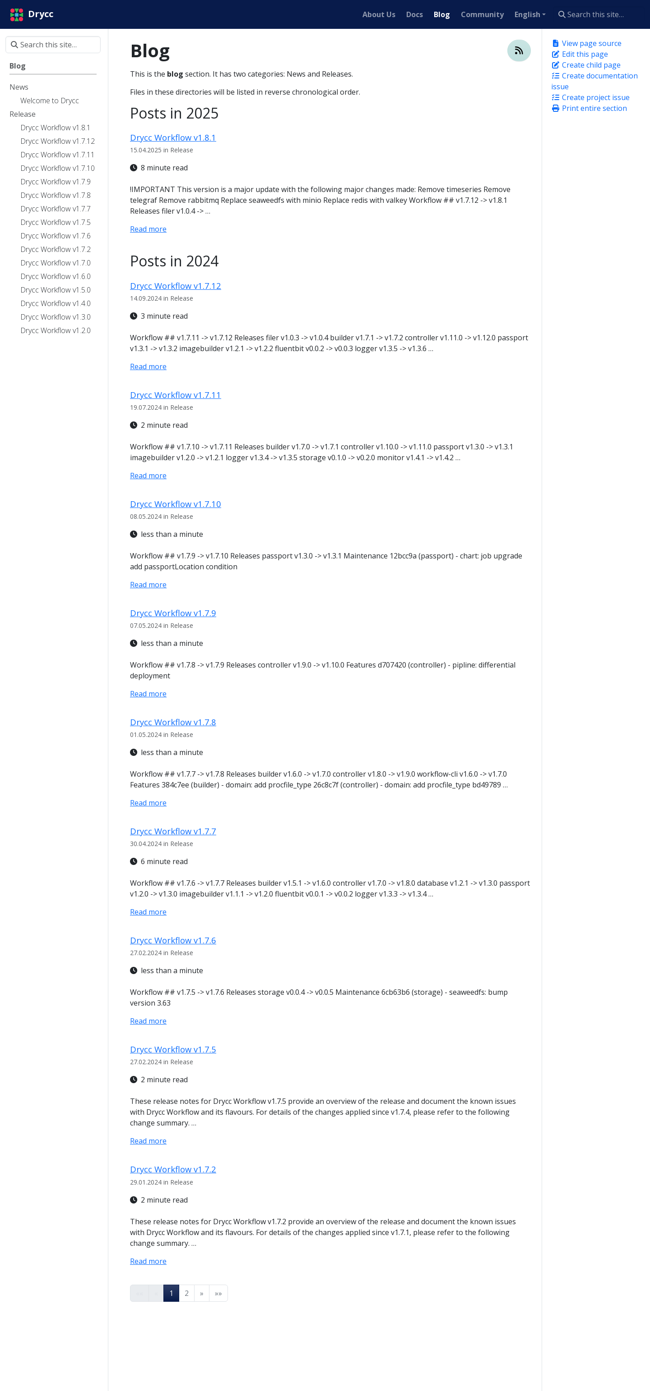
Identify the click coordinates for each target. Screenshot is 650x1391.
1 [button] (171, 1293)
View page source (586, 43)
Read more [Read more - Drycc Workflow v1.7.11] (148, 475)
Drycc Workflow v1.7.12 (175, 285)
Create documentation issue (594, 81)
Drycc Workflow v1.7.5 (173, 1049)
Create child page (586, 65)
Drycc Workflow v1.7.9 (173, 612)
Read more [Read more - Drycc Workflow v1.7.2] (148, 1261)
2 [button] (187, 1293)
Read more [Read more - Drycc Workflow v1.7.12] (148, 366)
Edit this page (579, 54)
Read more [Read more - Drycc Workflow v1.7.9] (148, 694)
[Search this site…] (599, 14)
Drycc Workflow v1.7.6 (173, 940)
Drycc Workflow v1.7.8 (173, 722)
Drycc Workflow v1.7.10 (175, 503)
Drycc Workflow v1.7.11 (175, 394)
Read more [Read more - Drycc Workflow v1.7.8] (148, 803)
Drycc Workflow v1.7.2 (173, 1169)
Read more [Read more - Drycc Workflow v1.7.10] (148, 585)
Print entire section (589, 108)
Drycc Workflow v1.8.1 (173, 137)
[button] (201, 1293)
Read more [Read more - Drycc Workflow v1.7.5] (148, 1141)
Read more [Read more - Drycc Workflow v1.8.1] (148, 229)
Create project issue (590, 97)
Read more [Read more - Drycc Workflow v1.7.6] (148, 1021)
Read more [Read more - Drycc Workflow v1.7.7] (148, 912)
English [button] (527, 14)
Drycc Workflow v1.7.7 (173, 831)
